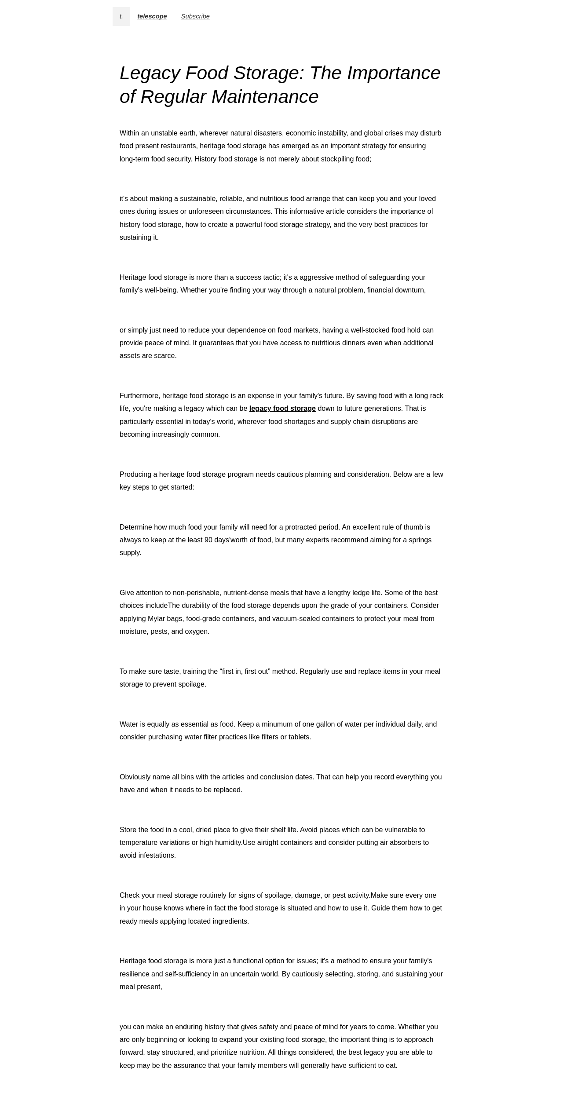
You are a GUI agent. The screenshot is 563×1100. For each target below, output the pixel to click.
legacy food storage (282, 408)
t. (121, 16)
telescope (152, 16)
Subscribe (195, 16)
